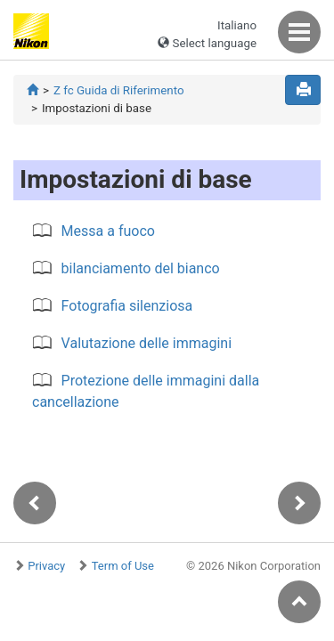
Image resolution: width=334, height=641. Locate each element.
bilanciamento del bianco (140, 268)
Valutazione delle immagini (146, 343)
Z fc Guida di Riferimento (118, 90)
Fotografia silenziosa (127, 305)
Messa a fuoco (108, 231)
